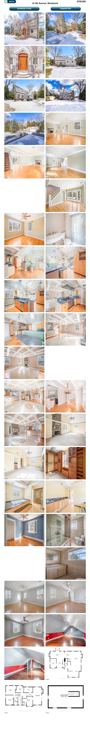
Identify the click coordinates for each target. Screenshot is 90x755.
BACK (11, 1)
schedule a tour (24, 9)
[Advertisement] (24, 196)
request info (65, 9)
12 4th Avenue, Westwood (45, 3)
